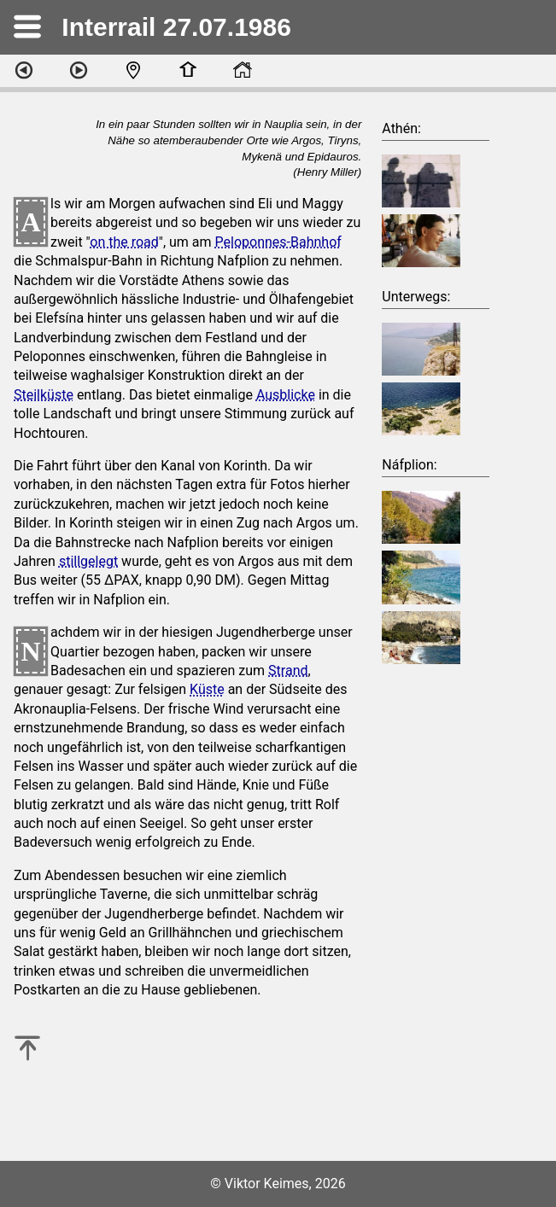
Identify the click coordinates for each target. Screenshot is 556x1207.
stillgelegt (88, 561)
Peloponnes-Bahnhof (278, 242)
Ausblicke (285, 395)
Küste (207, 689)
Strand (287, 670)
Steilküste (43, 395)
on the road (124, 242)
